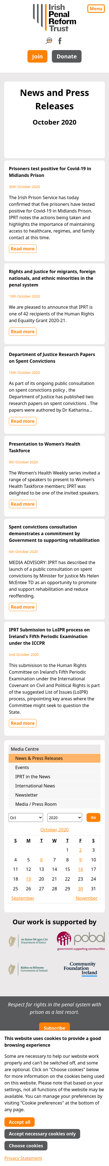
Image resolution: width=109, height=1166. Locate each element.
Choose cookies (26, 1146)
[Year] (64, 817)
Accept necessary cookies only (42, 1134)
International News (35, 786)
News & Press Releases (39, 758)
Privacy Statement (23, 1158)
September (22, 898)
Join (37, 56)
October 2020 (54, 830)
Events (22, 767)
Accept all (19, 1122)
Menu (96, 9)
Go (93, 817)
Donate (67, 56)
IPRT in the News (32, 777)
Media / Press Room (36, 804)
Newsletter (26, 795)
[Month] (26, 817)
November (87, 898)
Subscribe (54, 1028)
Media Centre (25, 749)
